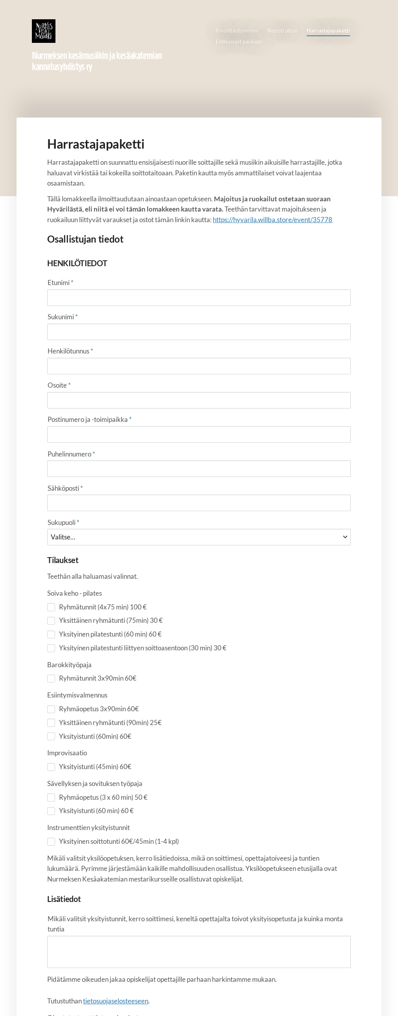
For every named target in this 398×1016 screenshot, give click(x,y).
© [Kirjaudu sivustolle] (48, 995)
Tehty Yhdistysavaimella (327, 995)
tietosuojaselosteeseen (115, 848)
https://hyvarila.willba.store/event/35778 (272, 220)
